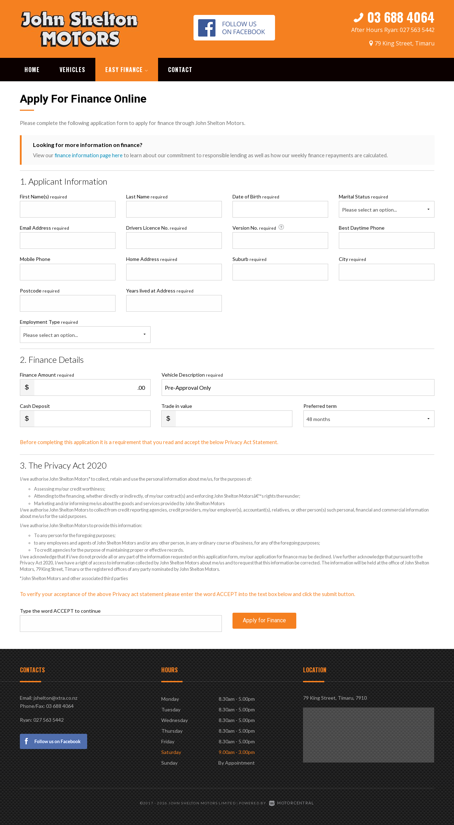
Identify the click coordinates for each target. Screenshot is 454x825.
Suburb (249, 258)
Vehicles (72, 69)
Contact (180, 69)
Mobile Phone (35, 258)
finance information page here (89, 154)
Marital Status (363, 196)
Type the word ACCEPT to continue (60, 610)
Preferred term (320, 405)
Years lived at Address (160, 290)
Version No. (258, 227)
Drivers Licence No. (156, 227)
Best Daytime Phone (362, 227)
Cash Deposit (35, 405)
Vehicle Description (192, 374)
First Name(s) (43, 196)
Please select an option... (369, 209)
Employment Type (85, 330)
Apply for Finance (264, 622)
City (352, 258)
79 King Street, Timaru (405, 41)
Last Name (147, 196)
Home (32, 69)
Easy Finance (126, 69)
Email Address (44, 227)
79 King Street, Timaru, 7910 (335, 697)
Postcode (40, 290)
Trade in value (176, 405)
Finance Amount (47, 374)
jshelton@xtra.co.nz (55, 697)
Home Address (151, 258)
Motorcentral (292, 802)
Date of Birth (255, 196)
